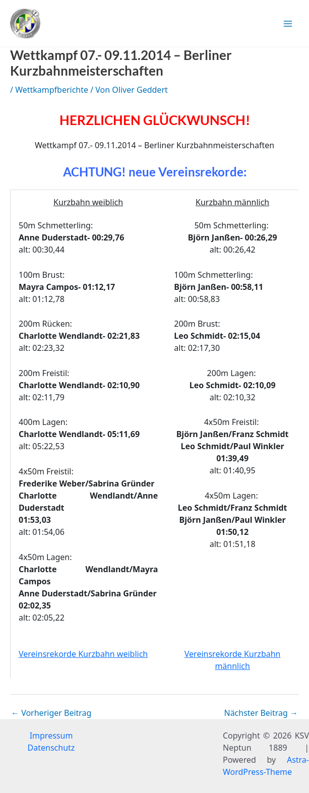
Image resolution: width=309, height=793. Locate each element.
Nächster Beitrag (261, 713)
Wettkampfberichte (51, 89)
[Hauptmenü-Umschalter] (288, 24)
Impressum (51, 735)
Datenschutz (51, 747)
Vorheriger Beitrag (51, 713)
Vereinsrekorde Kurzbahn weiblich (83, 653)
